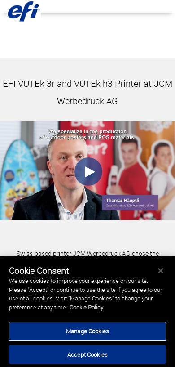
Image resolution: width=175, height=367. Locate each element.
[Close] (161, 272)
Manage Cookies (87, 332)
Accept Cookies (87, 356)
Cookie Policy (86, 308)
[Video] (87, 170)
